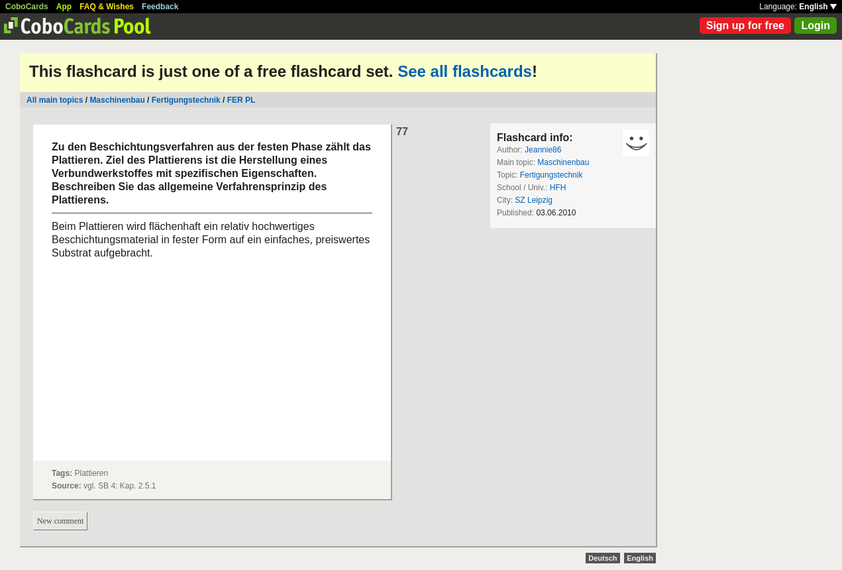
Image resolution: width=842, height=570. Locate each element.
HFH (558, 187)
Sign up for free (745, 25)
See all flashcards (464, 71)
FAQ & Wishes (106, 6)
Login (815, 25)
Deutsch (602, 558)
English (818, 6)
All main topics (54, 100)
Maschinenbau (116, 100)
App (64, 6)
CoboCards (26, 6)
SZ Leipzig (534, 200)
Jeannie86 (543, 149)
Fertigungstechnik (186, 100)
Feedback (160, 6)
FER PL (241, 100)
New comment (60, 521)
